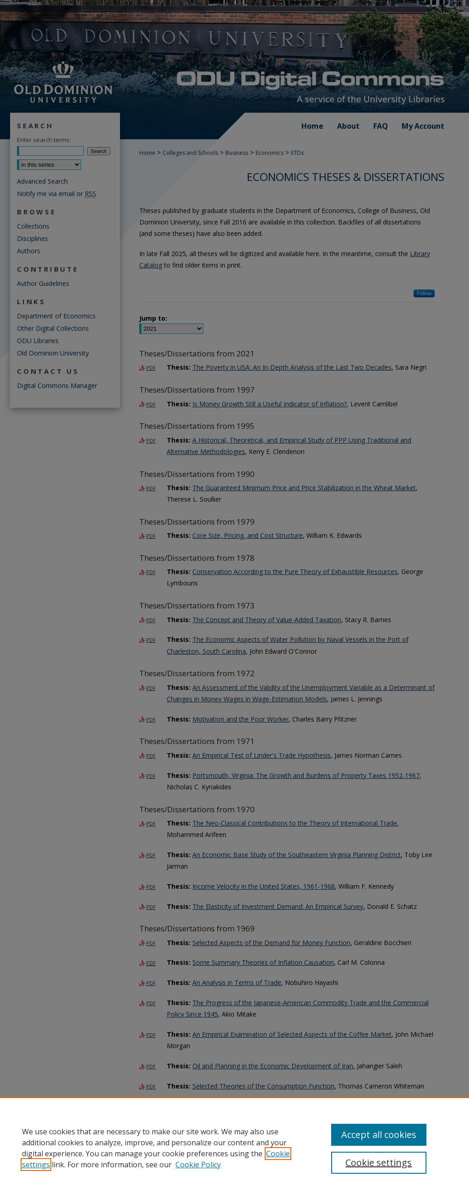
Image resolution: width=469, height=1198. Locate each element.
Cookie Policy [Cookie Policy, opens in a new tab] (198, 1165)
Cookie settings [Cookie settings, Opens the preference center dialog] (378, 1162)
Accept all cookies (378, 1134)
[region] (234, 1147)
